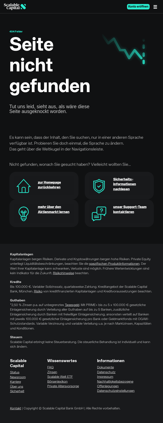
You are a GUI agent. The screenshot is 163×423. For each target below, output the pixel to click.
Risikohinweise (63, 273)
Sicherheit (17, 391)
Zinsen (52, 372)
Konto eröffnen (138, 6)
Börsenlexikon (57, 381)
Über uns (16, 386)
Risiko (38, 291)
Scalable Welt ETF (60, 377)
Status (14, 372)
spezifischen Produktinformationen (114, 264)
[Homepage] (15, 6)
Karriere (15, 382)
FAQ (50, 367)
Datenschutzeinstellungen (116, 391)
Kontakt (15, 408)
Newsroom (18, 377)
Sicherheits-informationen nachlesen (124, 184)
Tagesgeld (72, 305)
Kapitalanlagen (21, 254)
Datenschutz (106, 372)
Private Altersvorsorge (63, 386)
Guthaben (17, 300)
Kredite (15, 282)
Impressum (105, 377)
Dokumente (105, 367)
